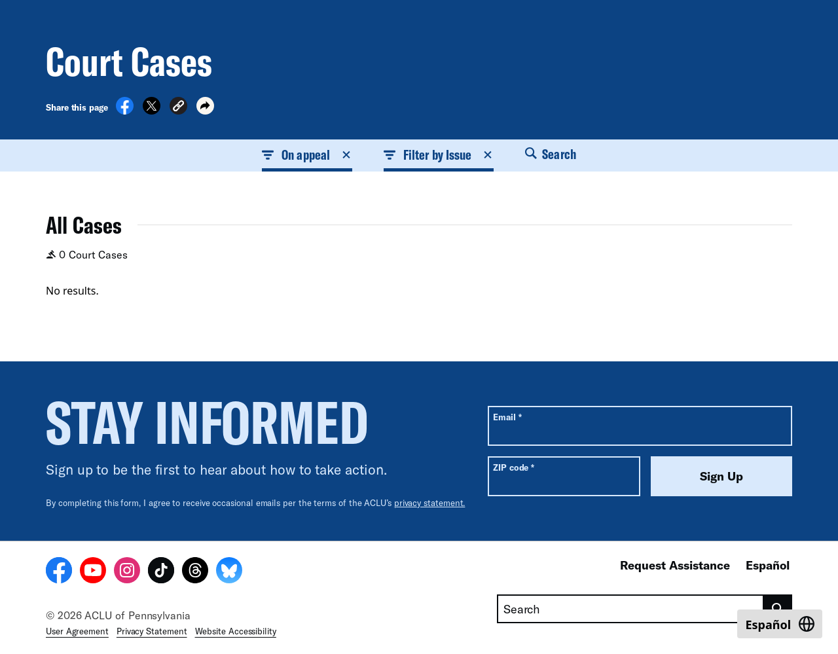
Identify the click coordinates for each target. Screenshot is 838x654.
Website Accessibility (235, 631)
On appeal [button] (307, 154)
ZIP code (513, 467)
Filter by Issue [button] (439, 154)
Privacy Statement (152, 631)
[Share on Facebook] (125, 110)
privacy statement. (429, 503)
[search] (778, 608)
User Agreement (77, 631)
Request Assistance (675, 565)
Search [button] (550, 153)
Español (768, 565)
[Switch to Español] (779, 623)
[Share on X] (151, 110)
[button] (178, 107)
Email (507, 416)
